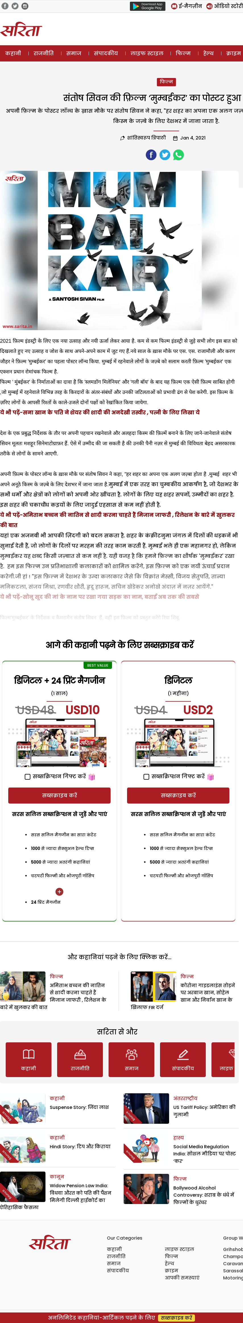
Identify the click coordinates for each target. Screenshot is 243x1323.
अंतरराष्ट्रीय (185, 1098)
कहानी (13, 53)
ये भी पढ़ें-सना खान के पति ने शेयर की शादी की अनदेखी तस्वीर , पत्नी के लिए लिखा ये (100, 412)
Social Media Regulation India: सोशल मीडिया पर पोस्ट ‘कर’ (204, 1153)
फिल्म (183, 53)
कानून (57, 1177)
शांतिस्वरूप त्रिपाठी (146, 138)
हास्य (178, 1138)
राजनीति (44, 53)
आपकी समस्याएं (182, 1278)
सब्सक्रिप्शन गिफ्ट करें (55, 776)
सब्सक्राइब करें (59, 795)
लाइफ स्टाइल (146, 53)
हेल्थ (208, 53)
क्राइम (171, 1270)
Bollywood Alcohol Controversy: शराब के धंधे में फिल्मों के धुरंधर (203, 1195)
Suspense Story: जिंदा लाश (79, 1107)
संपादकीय (106, 53)
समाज (73, 53)
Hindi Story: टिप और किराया (80, 1146)
